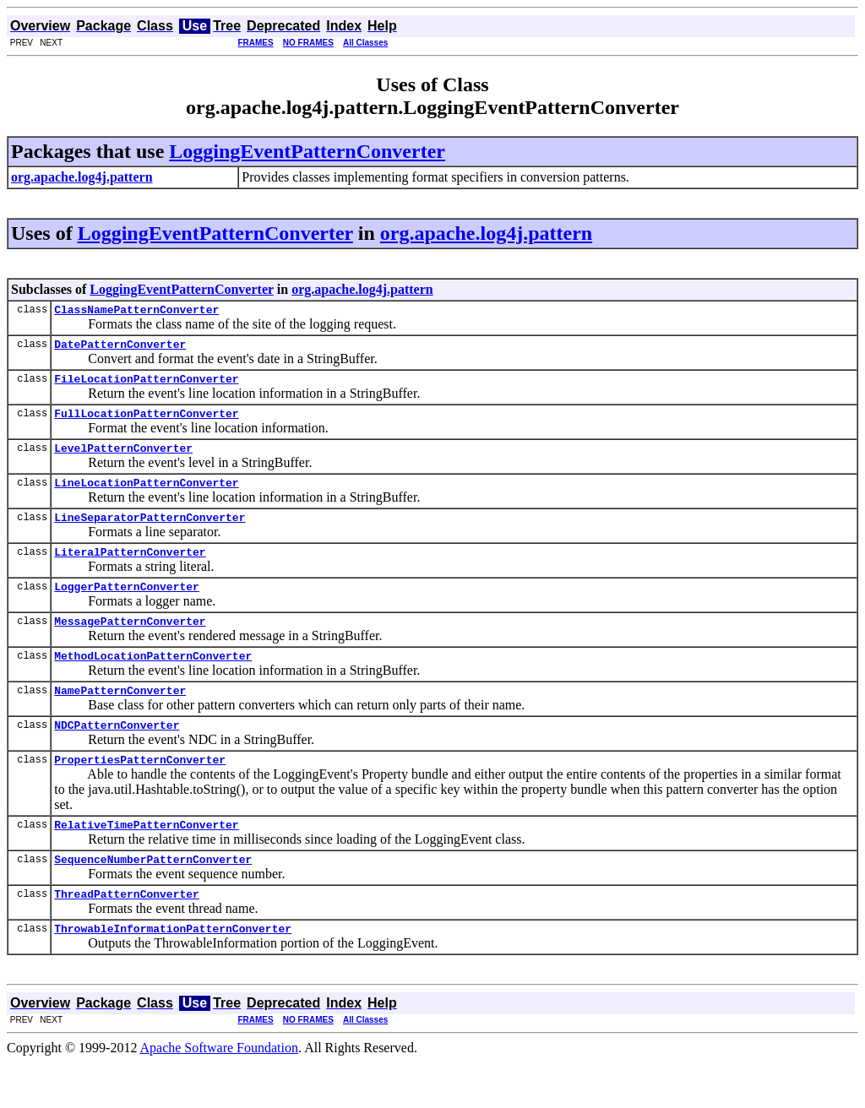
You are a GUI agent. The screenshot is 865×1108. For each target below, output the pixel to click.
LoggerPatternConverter (126, 608)
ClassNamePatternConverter (136, 311)
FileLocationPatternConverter (146, 386)
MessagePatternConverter (129, 646)
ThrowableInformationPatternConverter (172, 973)
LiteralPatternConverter (129, 571)
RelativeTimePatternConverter (146, 862)
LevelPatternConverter (123, 460)
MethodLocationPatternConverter (153, 683)
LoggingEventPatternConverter (307, 151)
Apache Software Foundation (219, 1093)
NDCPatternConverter (116, 757)
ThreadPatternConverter (126, 936)
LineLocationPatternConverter (146, 497)
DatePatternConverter (120, 348)
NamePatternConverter (120, 720)
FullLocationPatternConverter (146, 423)
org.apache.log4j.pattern (486, 233)
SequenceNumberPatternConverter (153, 899)
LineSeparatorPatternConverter (149, 534)
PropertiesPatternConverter (140, 794)
